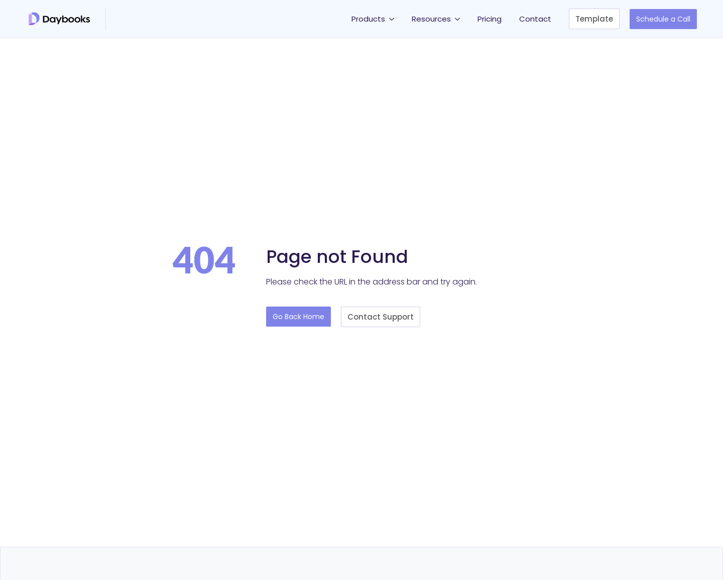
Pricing (489, 19)
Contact (535, 19)
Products (368, 19)
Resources (431, 19)
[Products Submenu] (393, 19)
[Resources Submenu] (459, 19)
